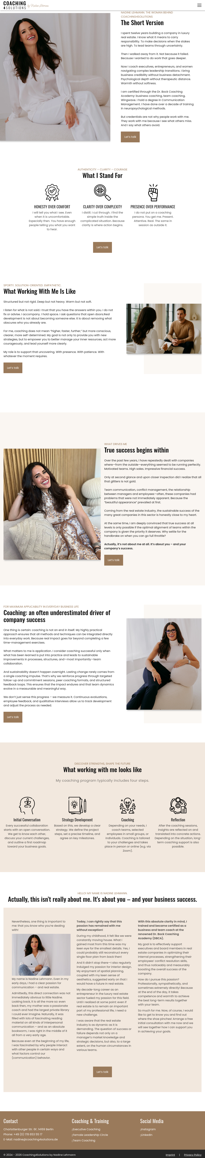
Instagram (148, 1127)
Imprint (170, 1153)
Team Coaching (84, 1138)
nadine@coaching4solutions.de (35, 1137)
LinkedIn (146, 1133)
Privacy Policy (193, 1153)
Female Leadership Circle (90, 1133)
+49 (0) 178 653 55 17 (28, 1132)
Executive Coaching (86, 1127)
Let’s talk (131, 137)
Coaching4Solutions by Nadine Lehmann (49, 1153)
